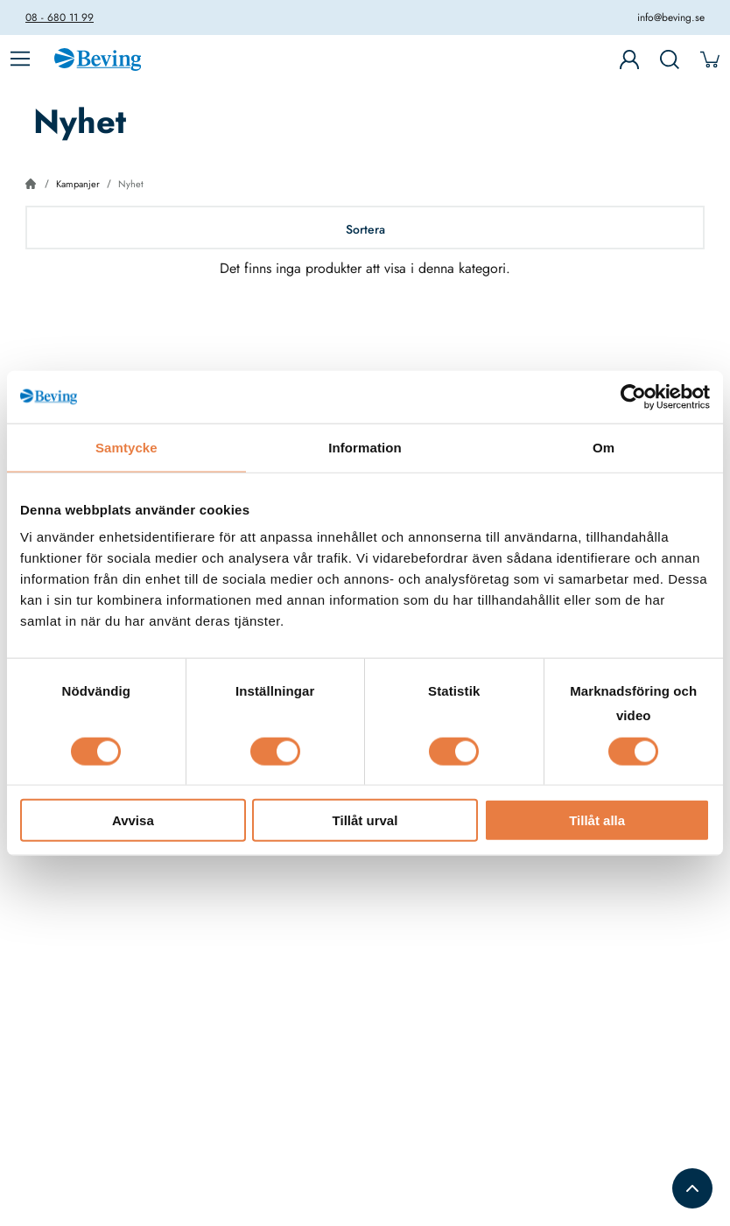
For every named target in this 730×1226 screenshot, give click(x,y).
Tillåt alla (597, 820)
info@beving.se (671, 17)
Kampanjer (78, 184)
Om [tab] (603, 446)
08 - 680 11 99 (59, 17)
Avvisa (133, 820)
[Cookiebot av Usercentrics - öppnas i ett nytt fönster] (633, 396)
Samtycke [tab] (126, 446)
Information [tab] (365, 446)
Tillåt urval (365, 820)
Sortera (365, 229)
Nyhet (131, 184)
